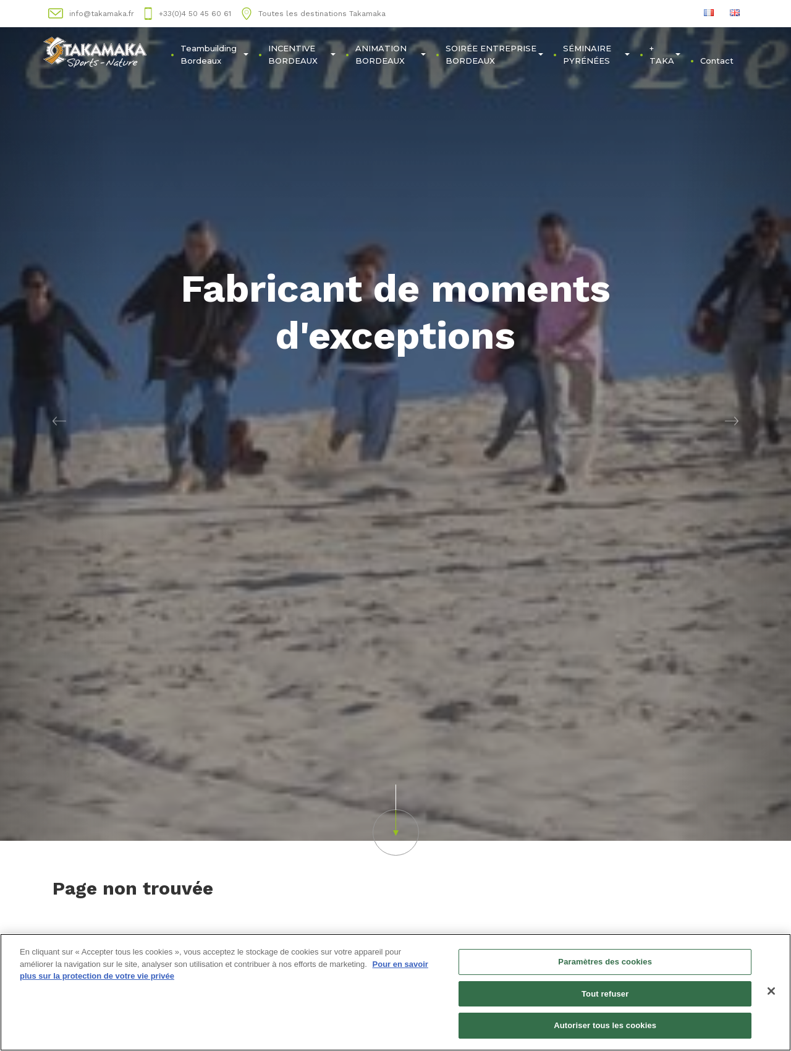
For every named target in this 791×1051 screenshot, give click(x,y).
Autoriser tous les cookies (605, 1026)
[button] (59, 420)
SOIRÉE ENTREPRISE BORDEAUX (495, 54)
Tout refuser (605, 993)
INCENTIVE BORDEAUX (302, 54)
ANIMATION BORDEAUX (390, 54)
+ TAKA (664, 54)
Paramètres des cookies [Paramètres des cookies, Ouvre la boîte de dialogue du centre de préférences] (605, 962)
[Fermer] (771, 991)
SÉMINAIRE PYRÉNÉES (596, 54)
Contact (717, 61)
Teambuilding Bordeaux (214, 54)
